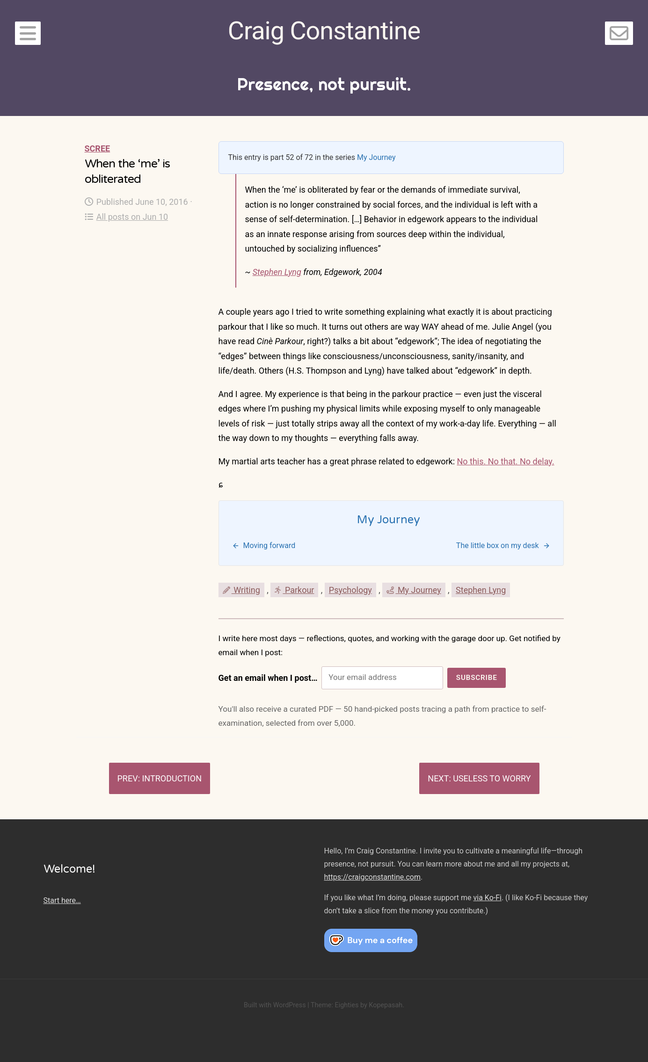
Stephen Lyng (277, 272)
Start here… (62, 900)
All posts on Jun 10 (126, 217)
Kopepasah (385, 1005)
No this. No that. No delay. (505, 461)
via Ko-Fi (487, 897)
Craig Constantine (324, 30)
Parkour (294, 590)
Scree (97, 148)
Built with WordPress (275, 1005)
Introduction (172, 778)
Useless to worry (492, 778)
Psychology (350, 590)
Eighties (346, 1005)
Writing (241, 590)
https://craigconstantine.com (372, 877)
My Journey (376, 157)
